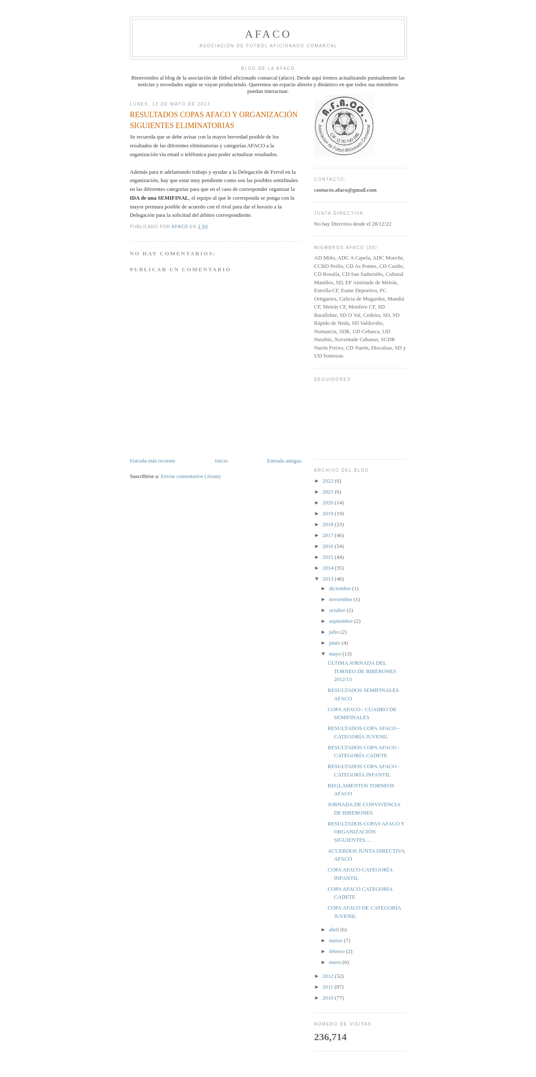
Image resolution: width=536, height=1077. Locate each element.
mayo (336, 653)
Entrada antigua (284, 461)
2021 (328, 491)
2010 (328, 998)
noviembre (341, 599)
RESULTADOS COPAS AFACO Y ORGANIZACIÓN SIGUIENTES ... (366, 831)
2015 (328, 557)
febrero (337, 951)
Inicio (221, 461)
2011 (328, 987)
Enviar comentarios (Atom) (191, 476)
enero (336, 962)
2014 (328, 568)
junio (335, 643)
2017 (328, 535)
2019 (328, 513)
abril (334, 929)
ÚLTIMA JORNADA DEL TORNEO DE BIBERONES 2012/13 (361, 671)
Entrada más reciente (152, 461)
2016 (328, 546)
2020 (328, 502)
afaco (268, 34)
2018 (328, 524)
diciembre (340, 588)
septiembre (341, 621)
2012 (328, 976)
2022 (328, 481)
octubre (338, 610)
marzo (336, 940)
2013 (328, 579)
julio (334, 632)
